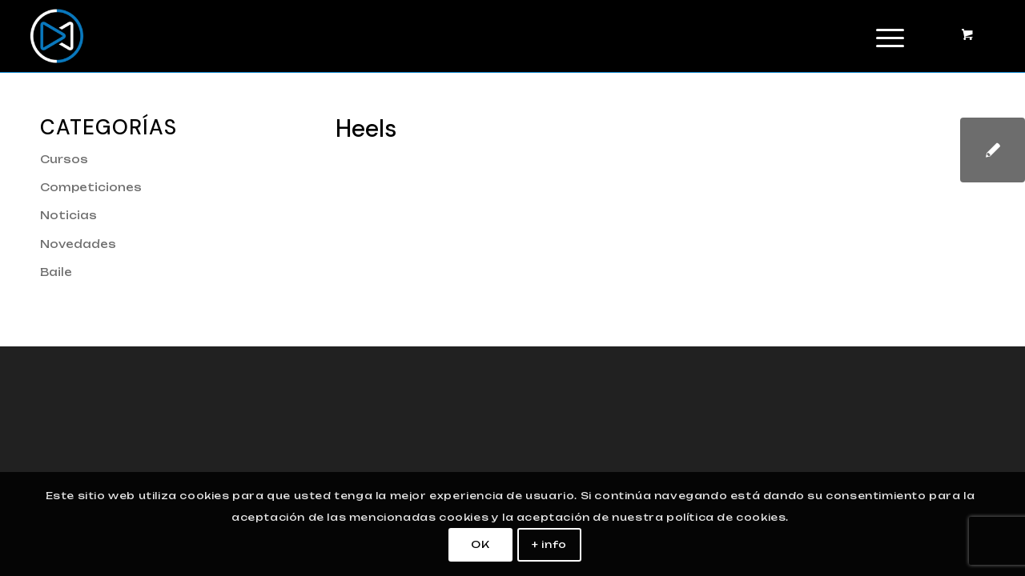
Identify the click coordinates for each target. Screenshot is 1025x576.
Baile (56, 272)
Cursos (64, 159)
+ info (549, 544)
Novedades (78, 244)
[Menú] (885, 36)
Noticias (68, 215)
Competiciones (91, 187)
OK (480, 544)
